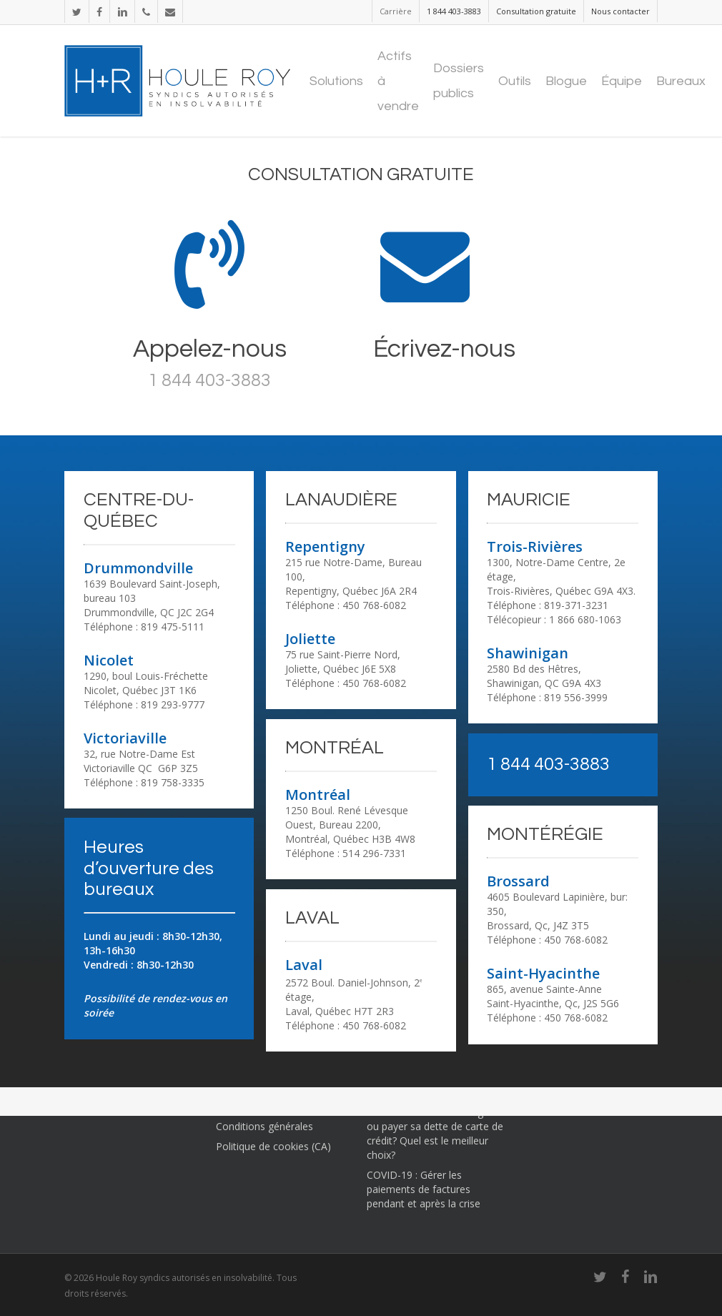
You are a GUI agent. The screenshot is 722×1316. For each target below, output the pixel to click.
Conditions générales (264, 1126)
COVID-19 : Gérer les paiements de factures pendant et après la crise (423, 1189)
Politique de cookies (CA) (273, 1146)
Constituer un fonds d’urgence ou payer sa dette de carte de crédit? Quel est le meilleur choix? (436, 1133)
